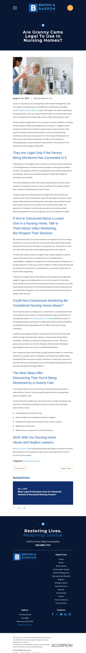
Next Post (66, 468)
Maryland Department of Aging (42, 318)
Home (61, 559)
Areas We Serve (61, 586)
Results (61, 589)
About (61, 562)
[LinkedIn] (65, 614)
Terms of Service (61, 600)
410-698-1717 (43, 545)
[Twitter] (57, 614)
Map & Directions (25, 625)
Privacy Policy (61, 603)
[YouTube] (61, 614)
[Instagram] (69, 614)
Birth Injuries (61, 566)
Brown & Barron (21, 448)
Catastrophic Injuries (61, 569)
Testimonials (61, 593)
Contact (61, 596)
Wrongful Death (61, 583)
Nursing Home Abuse (31, 461)
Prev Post (20, 468)
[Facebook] (52, 614)
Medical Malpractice (61, 573)
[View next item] (24, 507)
